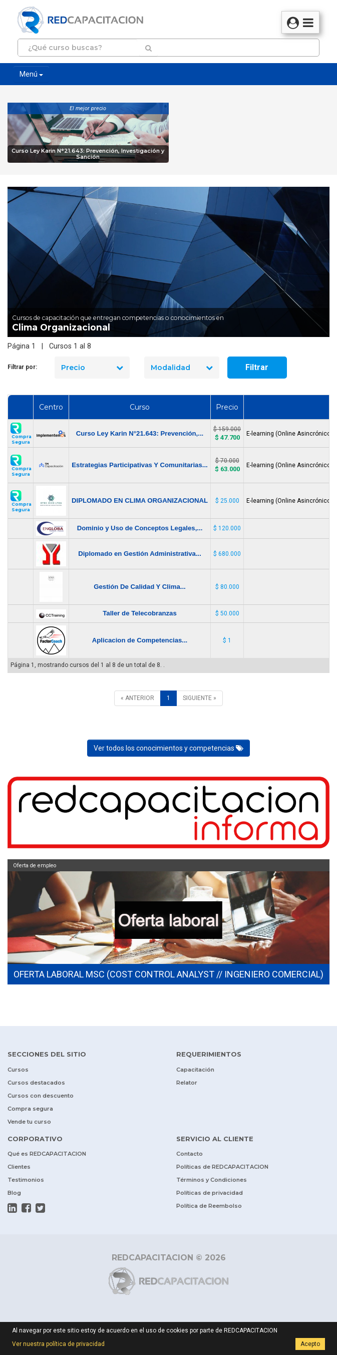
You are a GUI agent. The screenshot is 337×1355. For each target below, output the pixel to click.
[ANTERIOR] (137, 698)
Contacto (189, 1153)
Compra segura (30, 1108)
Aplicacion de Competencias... (140, 640)
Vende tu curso (29, 1121)
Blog (14, 1192)
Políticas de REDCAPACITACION (222, 1166)
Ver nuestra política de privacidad (58, 1343)
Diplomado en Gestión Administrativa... (139, 553)
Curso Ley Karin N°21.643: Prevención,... (139, 433)
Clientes (19, 1166)
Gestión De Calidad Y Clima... (139, 586)
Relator (186, 1082)
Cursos (18, 1069)
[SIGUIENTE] (199, 698)
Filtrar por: (22, 367)
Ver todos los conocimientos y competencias (168, 748)
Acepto (310, 1343)
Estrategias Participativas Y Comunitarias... (139, 465)
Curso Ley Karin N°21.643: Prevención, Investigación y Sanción (88, 154)
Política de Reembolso (209, 1205)
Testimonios (26, 1179)
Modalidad (182, 368)
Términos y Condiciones (211, 1179)
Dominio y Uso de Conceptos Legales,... (140, 528)
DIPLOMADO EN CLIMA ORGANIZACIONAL (140, 500)
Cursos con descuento (41, 1095)
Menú (31, 74)
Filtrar (256, 367)
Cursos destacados (36, 1082)
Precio (92, 368)
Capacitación (195, 1069)
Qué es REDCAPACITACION (47, 1153)
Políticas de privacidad (209, 1192)
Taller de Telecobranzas (140, 613)
